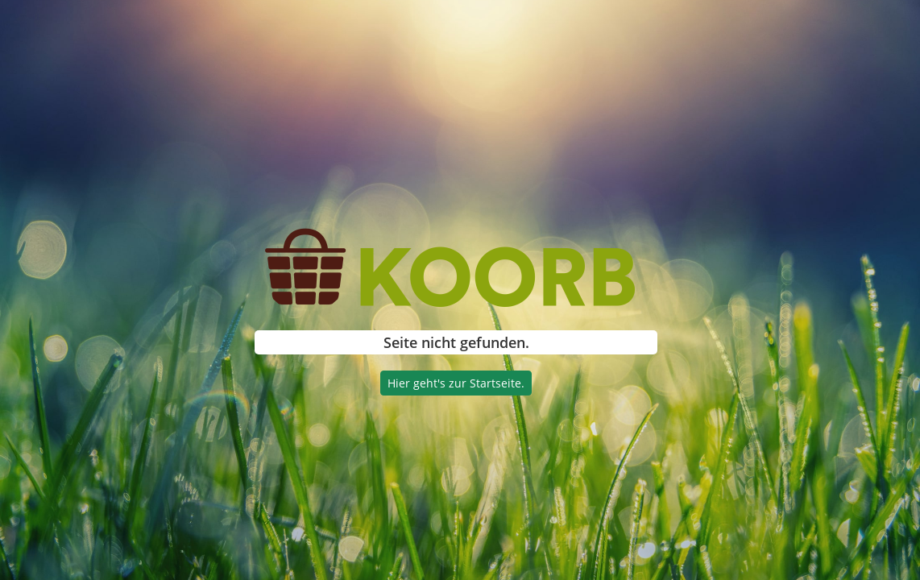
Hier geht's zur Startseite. (455, 383)
